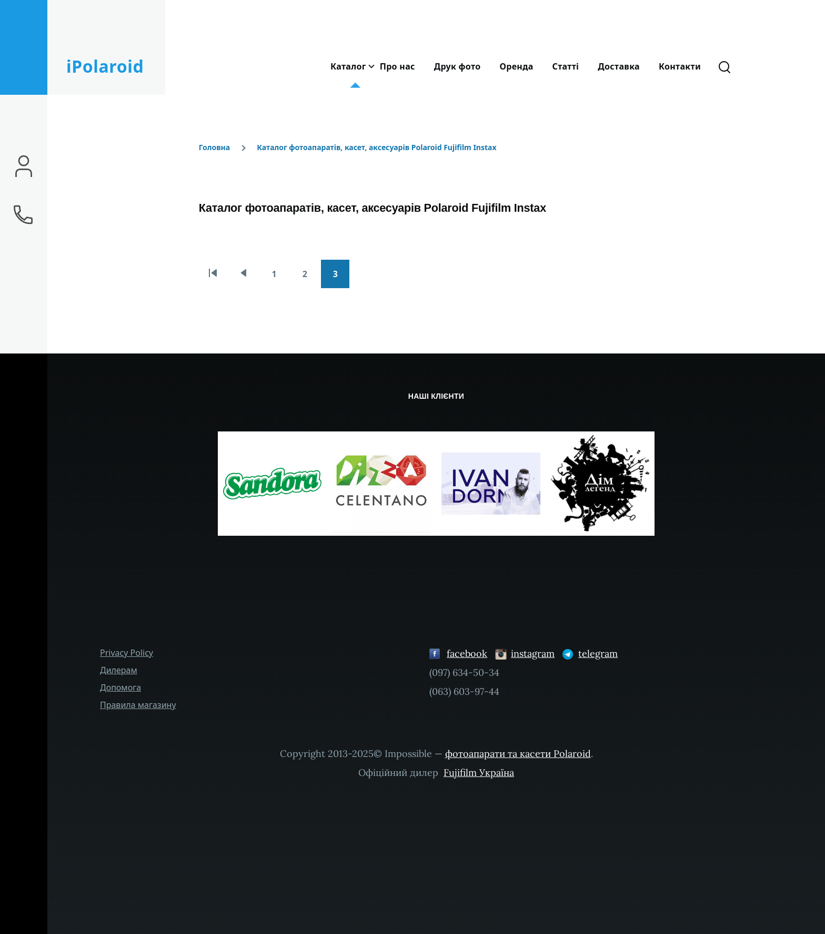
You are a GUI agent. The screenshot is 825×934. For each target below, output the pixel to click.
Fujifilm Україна (479, 772)
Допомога (120, 687)
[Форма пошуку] (724, 66)
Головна (214, 147)
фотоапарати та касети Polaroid (518, 754)
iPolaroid (105, 66)
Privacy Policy (126, 652)
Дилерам (118, 670)
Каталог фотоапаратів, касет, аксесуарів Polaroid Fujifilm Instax (376, 147)
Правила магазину (138, 705)
